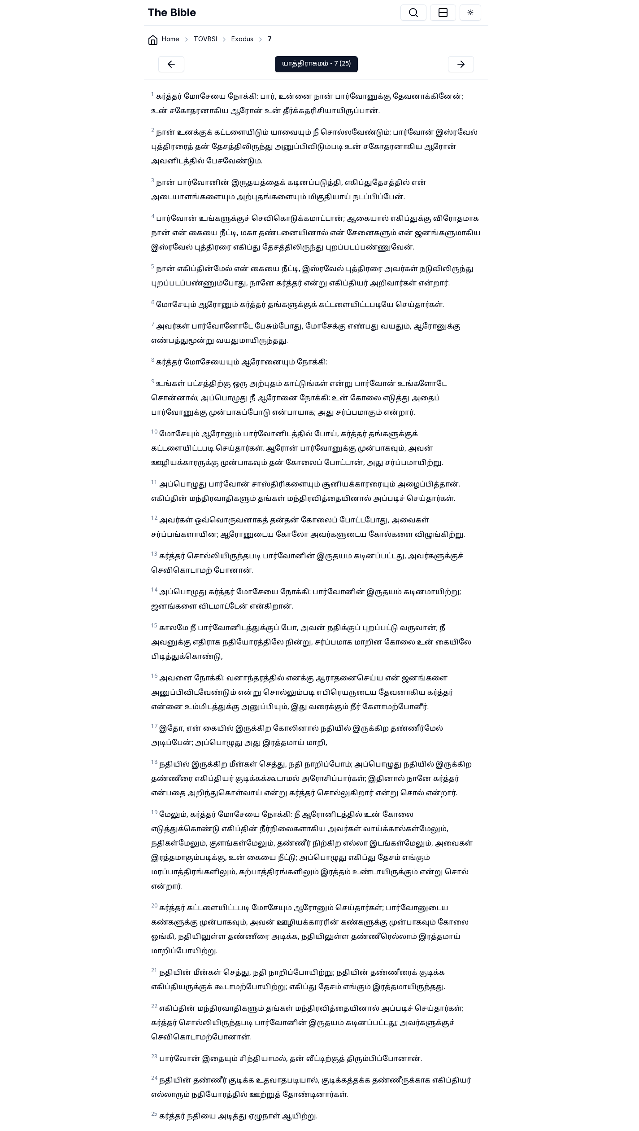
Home (170, 39)
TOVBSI (205, 39)
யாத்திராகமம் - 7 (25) (316, 64)
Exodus (242, 39)
